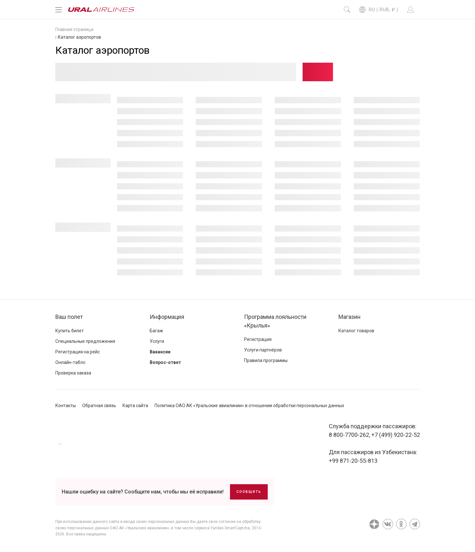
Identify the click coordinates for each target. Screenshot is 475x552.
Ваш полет (69, 316)
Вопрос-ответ (165, 362)
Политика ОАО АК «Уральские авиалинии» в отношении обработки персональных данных (249, 405)
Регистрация (258, 339)
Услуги (157, 341)
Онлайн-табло (70, 362)
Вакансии (160, 351)
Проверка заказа (73, 372)
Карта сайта (135, 405)
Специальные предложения (85, 341)
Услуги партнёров (263, 349)
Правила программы (266, 360)
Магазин (349, 316)
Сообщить (248, 491)
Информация (167, 316)
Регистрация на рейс (77, 351)
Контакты (65, 405)
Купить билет (69, 330)
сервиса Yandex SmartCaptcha (222, 528)
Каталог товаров (356, 330)
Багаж (156, 330)
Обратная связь (99, 405)
